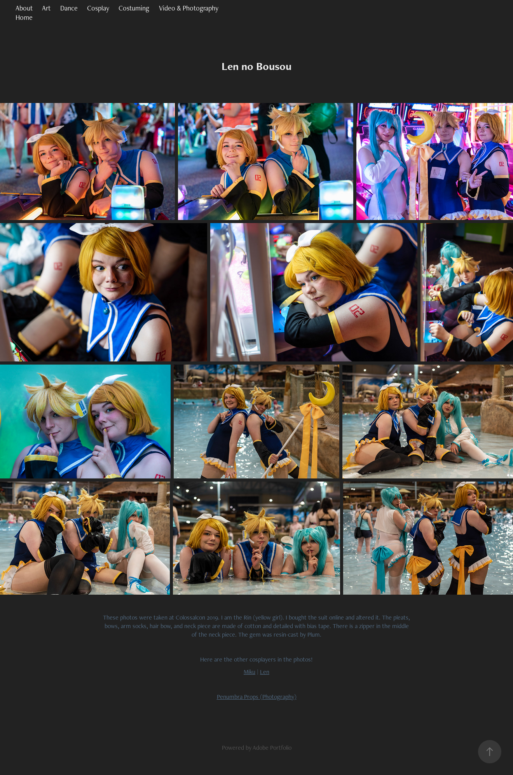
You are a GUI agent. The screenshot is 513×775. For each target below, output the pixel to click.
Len (264, 672)
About (24, 7)
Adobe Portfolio (272, 748)
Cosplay (98, 7)
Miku (249, 672)
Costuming (134, 7)
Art (46, 7)
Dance (69, 7)
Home (24, 17)
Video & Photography (188, 7)
